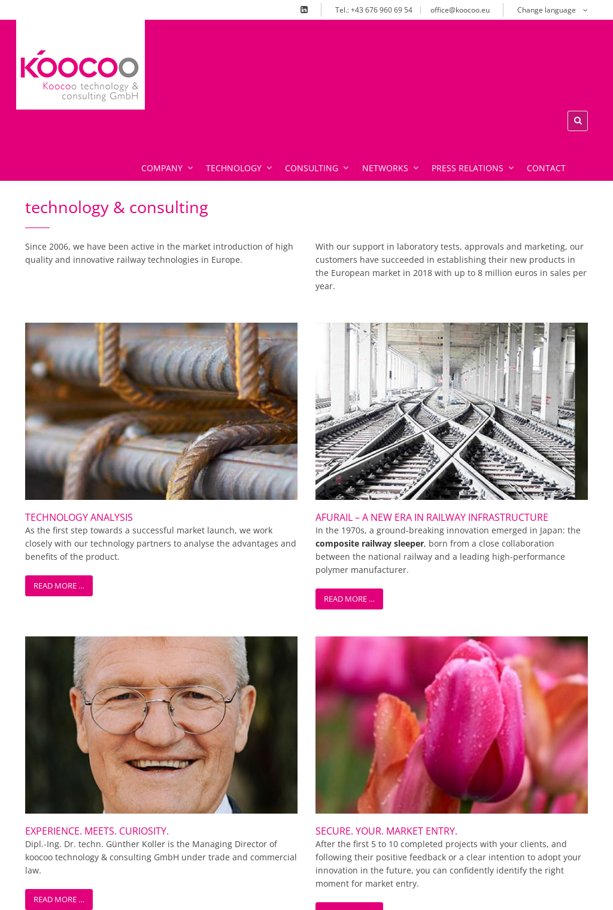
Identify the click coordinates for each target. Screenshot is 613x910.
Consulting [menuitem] (304, 186)
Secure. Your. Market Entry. (386, 495)
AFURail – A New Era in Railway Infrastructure (431, 357)
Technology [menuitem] (230, 186)
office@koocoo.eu (460, 10)
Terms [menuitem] (492, 890)
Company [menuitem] (162, 186)
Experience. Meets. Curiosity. (97, 495)
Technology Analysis (79, 357)
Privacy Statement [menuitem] (557, 890)
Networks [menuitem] (374, 186)
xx (151, 63)
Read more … (59, 425)
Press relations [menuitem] (453, 186)
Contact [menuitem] (522, 186)
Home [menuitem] (331, 890)
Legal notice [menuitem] (437, 890)
